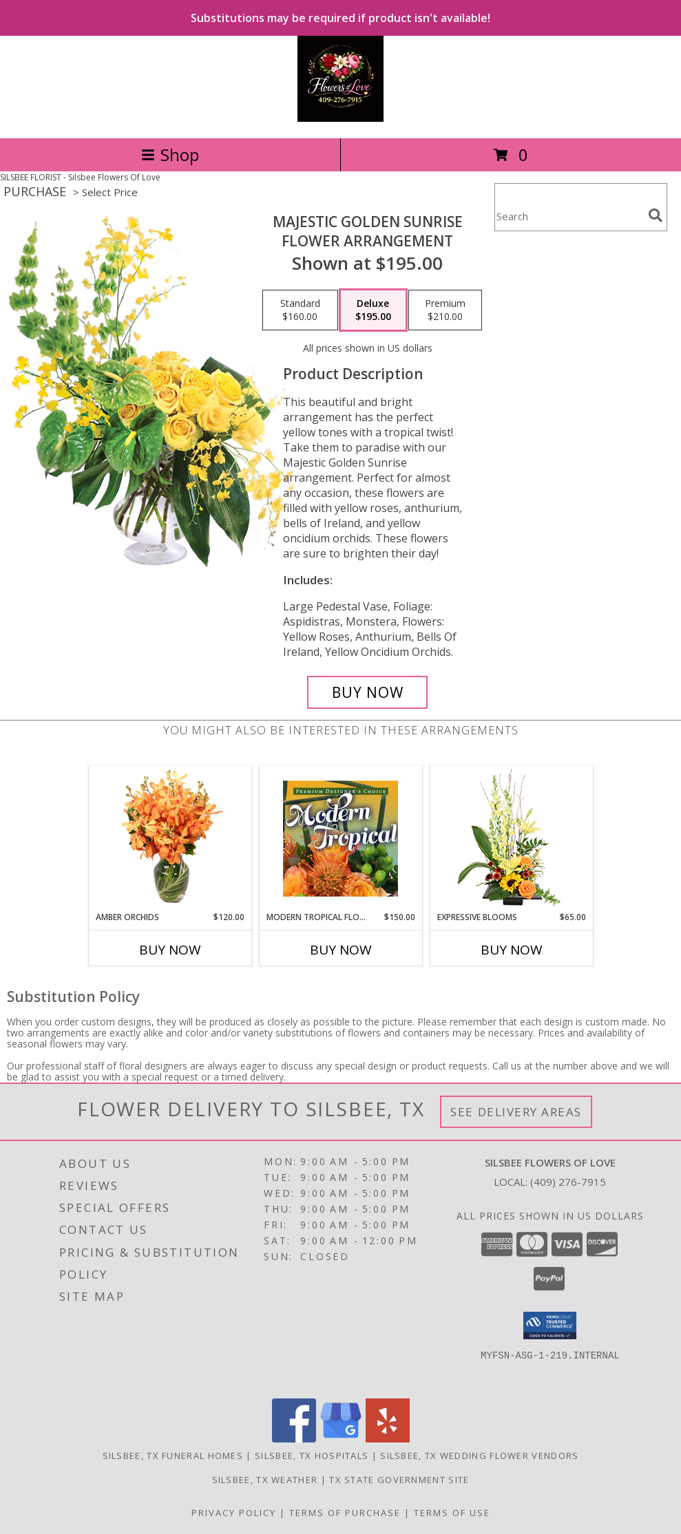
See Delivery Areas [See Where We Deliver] (516, 1112)
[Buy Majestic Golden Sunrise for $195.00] (367, 692)
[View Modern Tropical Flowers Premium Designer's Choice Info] (340, 838)
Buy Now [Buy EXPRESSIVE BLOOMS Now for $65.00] (512, 950)
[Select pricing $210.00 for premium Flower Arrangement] (445, 310)
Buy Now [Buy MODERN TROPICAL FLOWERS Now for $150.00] (341, 950)
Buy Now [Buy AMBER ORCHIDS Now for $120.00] (170, 950)
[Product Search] (568, 216)
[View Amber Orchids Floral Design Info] (169, 838)
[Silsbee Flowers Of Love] (340, 118)
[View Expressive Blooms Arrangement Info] (511, 838)
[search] (656, 215)
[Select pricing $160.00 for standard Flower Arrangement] (300, 310)
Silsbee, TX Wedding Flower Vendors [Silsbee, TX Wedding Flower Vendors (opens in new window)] (479, 1455)
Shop (170, 154)
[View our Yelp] (388, 1438)
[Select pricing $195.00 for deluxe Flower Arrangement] (373, 310)
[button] (549, 1325)
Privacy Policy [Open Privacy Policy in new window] (233, 1512)
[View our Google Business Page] (341, 1438)
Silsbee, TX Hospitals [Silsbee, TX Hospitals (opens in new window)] (311, 1455)
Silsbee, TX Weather (265, 1479)
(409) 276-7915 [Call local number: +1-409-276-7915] (568, 1182)
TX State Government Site (399, 1479)
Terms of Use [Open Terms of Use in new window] (452, 1512)
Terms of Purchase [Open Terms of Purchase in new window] (345, 1512)
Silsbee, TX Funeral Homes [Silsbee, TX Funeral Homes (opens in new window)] (173, 1455)
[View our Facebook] (294, 1438)
